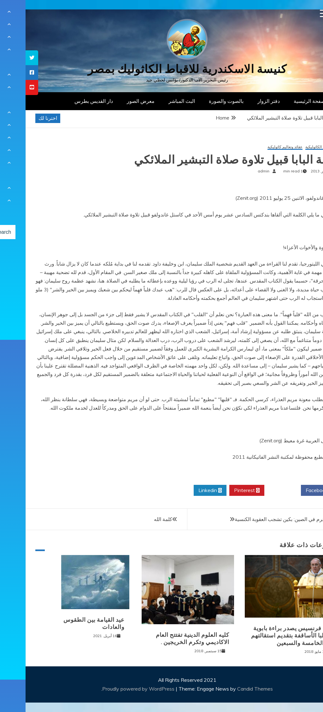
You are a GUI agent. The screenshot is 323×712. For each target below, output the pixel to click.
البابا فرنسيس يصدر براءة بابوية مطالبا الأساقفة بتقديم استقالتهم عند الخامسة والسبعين (267, 636)
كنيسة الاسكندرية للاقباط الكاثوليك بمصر (161, 69)
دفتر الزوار (243, 101)
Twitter (257, 490)
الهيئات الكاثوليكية (294, 147)
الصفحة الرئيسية (285, 101)
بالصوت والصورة (200, 101)
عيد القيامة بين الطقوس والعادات (68, 623)
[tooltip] (6, 57)
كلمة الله (137, 519)
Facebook (293, 490)
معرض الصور (115, 101)
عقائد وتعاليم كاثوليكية (259, 147)
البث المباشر (156, 101)
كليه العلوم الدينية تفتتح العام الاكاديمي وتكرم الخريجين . (167, 639)
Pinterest (221, 490)
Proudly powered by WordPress (113, 689)
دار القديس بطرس (68, 101)
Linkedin (184, 490)
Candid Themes (229, 689)
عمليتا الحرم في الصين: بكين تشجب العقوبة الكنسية (262, 519)
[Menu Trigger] (298, 13)
